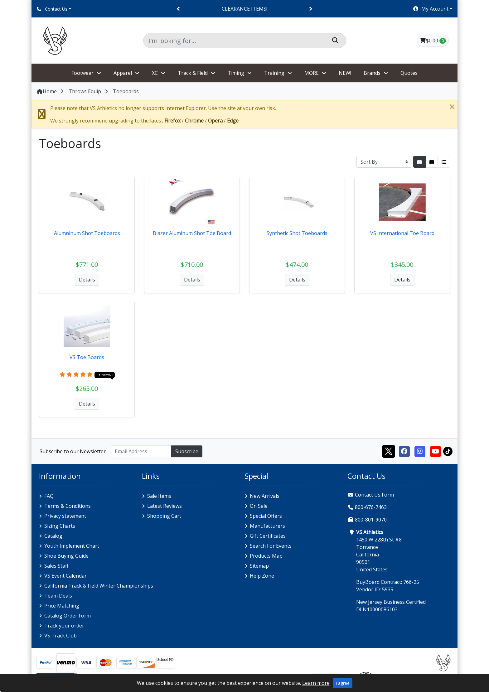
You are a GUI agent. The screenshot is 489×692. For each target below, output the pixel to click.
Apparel (123, 73)
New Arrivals (264, 496)
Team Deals (58, 595)
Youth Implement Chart (71, 545)
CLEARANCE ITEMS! (244, 8)
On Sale (259, 505)
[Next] (310, 9)
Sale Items (159, 496)
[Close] (452, 107)
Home (46, 91)
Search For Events (271, 545)
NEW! (345, 73)
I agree (343, 683)
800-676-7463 (371, 507)
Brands (372, 73)
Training (274, 73)
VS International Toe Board (402, 233)
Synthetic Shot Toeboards (297, 233)
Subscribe (186, 451)
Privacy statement (65, 515)
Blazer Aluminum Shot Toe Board (192, 233)
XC (155, 73)
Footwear (82, 73)
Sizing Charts (59, 525)
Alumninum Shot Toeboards (87, 233)
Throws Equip (85, 91)
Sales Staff (56, 565)
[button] (432, 9)
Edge (233, 120)
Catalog (53, 535)
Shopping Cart (164, 515)
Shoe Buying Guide (66, 555)
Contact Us (52, 9)
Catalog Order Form (67, 615)
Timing (236, 73)
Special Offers (266, 515)
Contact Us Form (370, 494)
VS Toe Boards (87, 357)
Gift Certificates (268, 535)
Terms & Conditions (67, 505)
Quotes (409, 73)
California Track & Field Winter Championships (98, 585)
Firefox (172, 120)
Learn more (316, 683)
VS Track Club (60, 635)
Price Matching (61, 605)
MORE (311, 73)
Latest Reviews (164, 505)
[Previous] (178, 9)
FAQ (49, 496)
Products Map (266, 555)
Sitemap (259, 565)
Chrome (194, 120)
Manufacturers (267, 525)
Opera (215, 120)
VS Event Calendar (65, 575)
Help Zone (262, 575)
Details (87, 279)
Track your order (64, 625)
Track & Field (193, 73)
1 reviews (105, 374)
